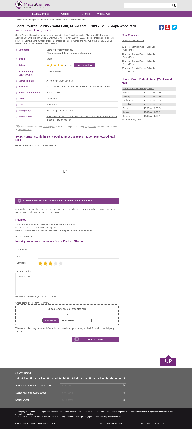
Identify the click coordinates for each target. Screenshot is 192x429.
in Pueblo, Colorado (143, 47)
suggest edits (90, 127)
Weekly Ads (103, 13)
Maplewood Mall (54, 71)
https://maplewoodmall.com (59, 110)
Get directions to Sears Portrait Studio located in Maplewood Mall (57, 200)
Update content (144, 423)
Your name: (22, 250)
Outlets (65, 13)
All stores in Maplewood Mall (60, 81)
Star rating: (22, 263)
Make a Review (84, 65)
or (67, 315)
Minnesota (51, 99)
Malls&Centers (40, 13)
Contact (130, 423)
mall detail (63, 53)
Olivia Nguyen (48, 127)
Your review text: (24, 271)
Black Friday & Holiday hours (110, 423)
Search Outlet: (22, 400)
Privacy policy (160, 423)
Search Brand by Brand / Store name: (33, 385)
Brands (86, 13)
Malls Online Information (35, 423)
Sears (49, 59)
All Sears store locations (133, 40)
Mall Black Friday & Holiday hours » (138, 88)
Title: (19, 256)
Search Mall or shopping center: (31, 393)
